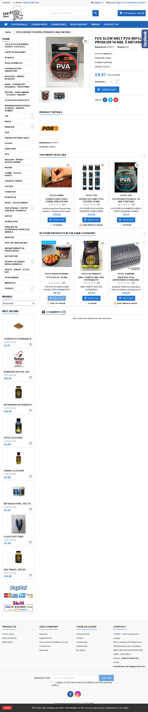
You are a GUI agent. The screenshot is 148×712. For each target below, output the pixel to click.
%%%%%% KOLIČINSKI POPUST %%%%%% (16, 45)
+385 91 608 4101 (30, 2)
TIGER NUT (10, 191)
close (7, 708)
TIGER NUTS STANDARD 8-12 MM (18, 339)
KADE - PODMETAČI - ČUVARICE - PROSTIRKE (17, 85)
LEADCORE (10, 148)
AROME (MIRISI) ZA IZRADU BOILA (14, 249)
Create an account (135, 2)
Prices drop (8, 634)
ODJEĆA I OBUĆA (13, 180)
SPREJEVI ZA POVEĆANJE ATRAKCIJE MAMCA (17, 229)
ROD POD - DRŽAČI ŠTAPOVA (14, 77)
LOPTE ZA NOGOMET (15, 52)
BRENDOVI (10, 282)
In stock (43, 146)
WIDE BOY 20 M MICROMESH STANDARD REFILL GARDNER (126, 280)
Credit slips (82, 642)
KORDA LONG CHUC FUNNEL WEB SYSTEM (57, 200)
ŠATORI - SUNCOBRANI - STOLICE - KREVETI (17, 93)
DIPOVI (8, 216)
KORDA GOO (11, 221)
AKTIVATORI (11, 256)
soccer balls (19, 24)
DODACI (9, 288)
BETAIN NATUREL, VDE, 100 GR (18, 503)
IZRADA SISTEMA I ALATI (17, 137)
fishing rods (39, 24)
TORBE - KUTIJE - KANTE (14, 174)
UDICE (8, 121)
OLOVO (8, 143)
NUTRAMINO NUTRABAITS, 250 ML (18, 405)
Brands (7, 296)
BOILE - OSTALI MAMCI (16, 202)
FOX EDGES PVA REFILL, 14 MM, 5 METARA (126, 200)
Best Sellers (10, 311)
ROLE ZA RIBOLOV (14, 63)
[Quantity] (111, 82)
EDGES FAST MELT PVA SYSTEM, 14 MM (91, 200)
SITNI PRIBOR (12, 277)
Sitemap (43, 650)
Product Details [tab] (50, 112)
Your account (86, 627)
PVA (7, 154)
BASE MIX (9, 237)
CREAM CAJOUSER (14, 470)
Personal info (83, 634)
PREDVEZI (10, 126)
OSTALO (9, 186)
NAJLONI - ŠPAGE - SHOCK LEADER (15, 161)
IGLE (7, 132)
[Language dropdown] (98, 2)
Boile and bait (79, 24)
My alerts (80, 650)
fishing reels (59, 24)
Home (6, 39)
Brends (95, 24)
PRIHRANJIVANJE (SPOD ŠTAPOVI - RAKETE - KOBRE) (17, 108)
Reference (100, 47)
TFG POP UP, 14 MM (56, 277)
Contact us (111, 24)
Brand (121, 47)
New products (9, 638)
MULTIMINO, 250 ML (15, 569)
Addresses (81, 646)
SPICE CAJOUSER (13, 437)
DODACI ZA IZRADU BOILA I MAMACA (15, 263)
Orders (80, 638)
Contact (6, 2)
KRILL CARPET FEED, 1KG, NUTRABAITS (91, 278)
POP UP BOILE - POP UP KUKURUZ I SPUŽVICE (16, 209)
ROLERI (8, 167)
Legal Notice (45, 638)
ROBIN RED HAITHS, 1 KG (17, 372)
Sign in (119, 2)
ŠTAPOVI (9, 57)
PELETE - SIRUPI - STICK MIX (17, 271)
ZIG (6, 116)
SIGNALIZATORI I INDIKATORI (13, 69)
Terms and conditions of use (53, 642)
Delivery (43, 634)
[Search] (74, 13)
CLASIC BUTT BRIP (13, 536)
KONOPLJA (10, 197)
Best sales (7, 642)
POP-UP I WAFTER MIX (16, 242)
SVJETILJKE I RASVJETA (17, 100)
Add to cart (106, 89)
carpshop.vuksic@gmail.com (129, 666)
